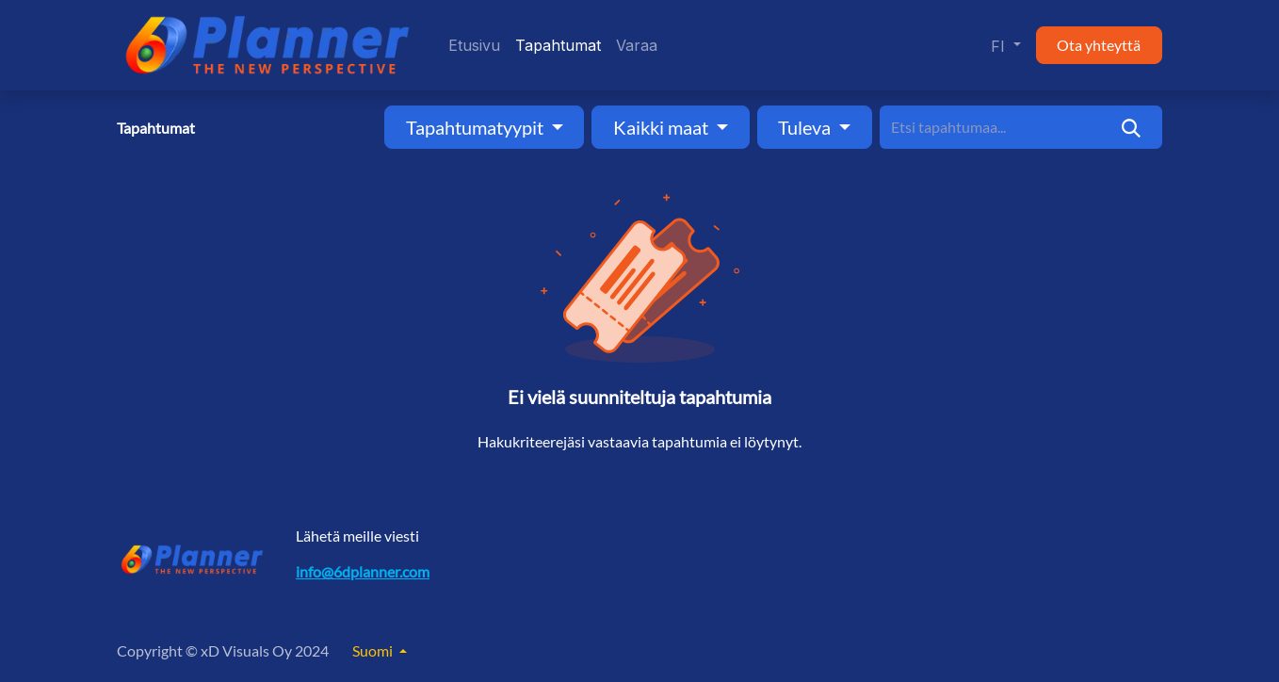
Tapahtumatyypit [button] (476, 127)
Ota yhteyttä (1099, 45)
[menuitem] (474, 45)
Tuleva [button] (806, 127)
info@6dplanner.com (362, 571)
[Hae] (1131, 127)
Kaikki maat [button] (662, 127)
